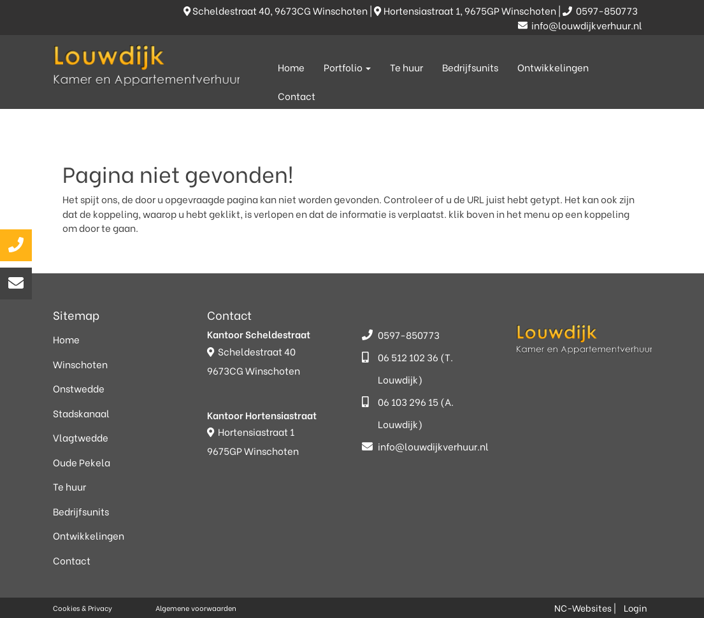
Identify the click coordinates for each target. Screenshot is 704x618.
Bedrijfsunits (470, 67)
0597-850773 (601, 10)
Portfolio (347, 67)
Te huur (406, 67)
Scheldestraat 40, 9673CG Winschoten (276, 10)
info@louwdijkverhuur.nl (580, 25)
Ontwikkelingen (553, 67)
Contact (296, 96)
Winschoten (80, 364)
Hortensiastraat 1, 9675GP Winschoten (465, 10)
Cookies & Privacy (82, 608)
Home (291, 67)
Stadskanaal (81, 413)
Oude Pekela (81, 462)
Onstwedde (78, 388)
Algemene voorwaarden (195, 608)
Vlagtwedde (80, 437)
